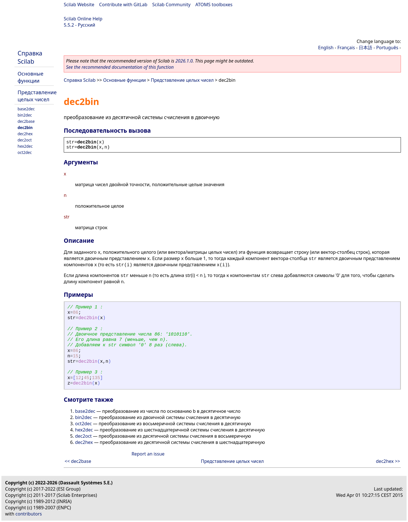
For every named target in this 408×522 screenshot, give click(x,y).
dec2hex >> (388, 461)
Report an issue (147, 454)
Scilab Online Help (83, 19)
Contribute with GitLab (123, 4)
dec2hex (25, 133)
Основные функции (30, 77)
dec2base (26, 121)
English (325, 47)
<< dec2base (78, 461)
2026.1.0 (184, 61)
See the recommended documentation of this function (120, 67)
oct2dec (25, 152)
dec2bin (25, 127)
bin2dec (25, 115)
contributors (29, 514)
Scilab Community (171, 4)
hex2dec (25, 146)
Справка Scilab (30, 57)
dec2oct (25, 140)
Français (346, 47)
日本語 (365, 47)
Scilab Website (79, 4)
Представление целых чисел (37, 96)
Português (387, 47)
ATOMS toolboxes (214, 4)
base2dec (26, 108)
